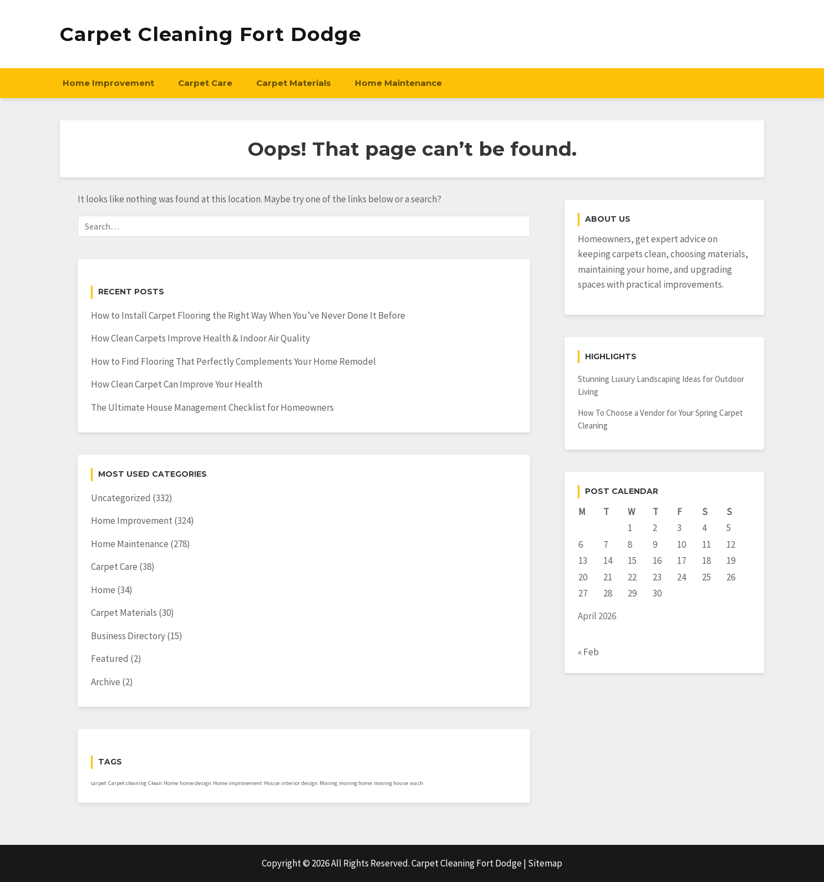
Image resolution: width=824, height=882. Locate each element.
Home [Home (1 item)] (171, 783)
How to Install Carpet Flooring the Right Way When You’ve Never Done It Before (248, 315)
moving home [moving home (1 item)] (355, 783)
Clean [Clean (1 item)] (155, 783)
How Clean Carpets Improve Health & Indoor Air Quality (200, 338)
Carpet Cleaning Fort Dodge (211, 34)
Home (103, 590)
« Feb (588, 652)
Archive (105, 682)
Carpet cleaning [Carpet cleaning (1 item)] (127, 783)
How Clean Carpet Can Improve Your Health (176, 384)
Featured (110, 658)
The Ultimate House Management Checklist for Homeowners (212, 407)
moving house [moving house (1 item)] (391, 783)
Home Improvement (108, 83)
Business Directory (128, 636)
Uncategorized (121, 498)
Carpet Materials (293, 83)
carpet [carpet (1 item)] (98, 783)
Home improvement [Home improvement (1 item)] (237, 783)
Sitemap (545, 863)
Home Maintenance (398, 83)
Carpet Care (205, 83)
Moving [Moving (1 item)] (328, 783)
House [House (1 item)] (271, 783)
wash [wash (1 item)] (416, 783)
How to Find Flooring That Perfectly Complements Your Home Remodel (233, 361)
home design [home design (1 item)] (195, 783)
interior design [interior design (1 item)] (299, 783)
